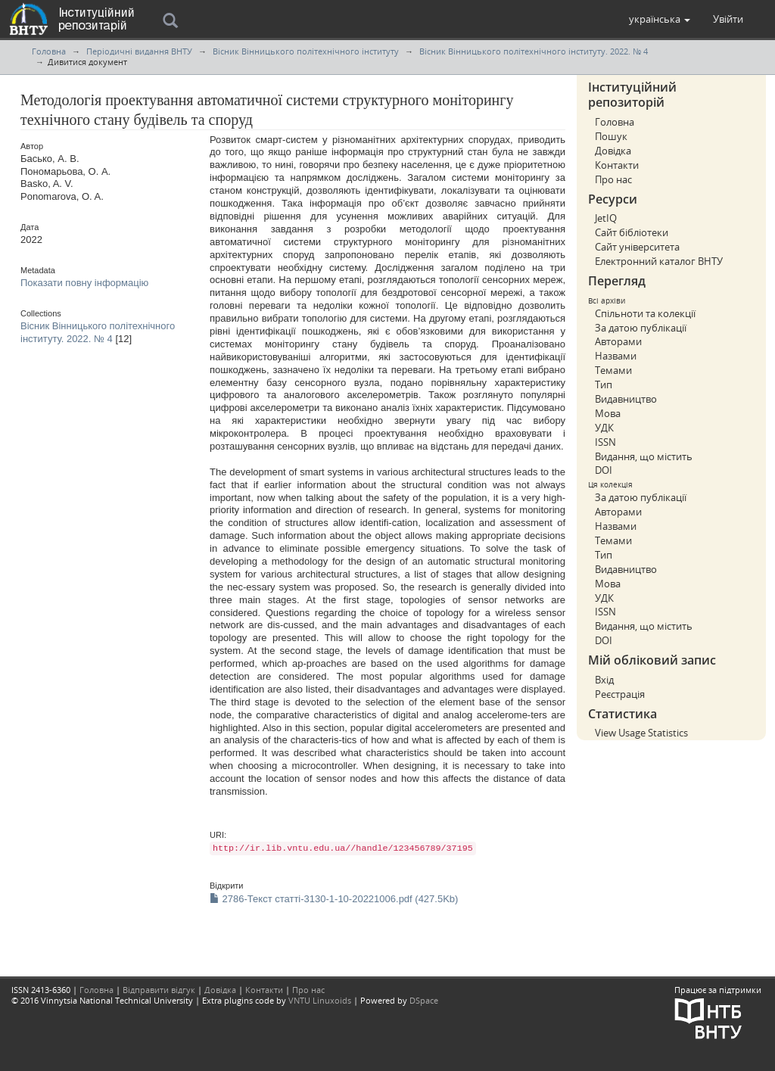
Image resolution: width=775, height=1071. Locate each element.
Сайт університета (637, 247)
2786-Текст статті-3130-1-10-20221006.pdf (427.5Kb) (334, 898)
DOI (603, 470)
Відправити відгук (159, 989)
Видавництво (626, 399)
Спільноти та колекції (645, 313)
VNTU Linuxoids (319, 1000)
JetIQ (606, 218)
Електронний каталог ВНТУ (659, 261)
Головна (49, 51)
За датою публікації (640, 328)
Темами (613, 370)
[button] (660, 19)
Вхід (604, 679)
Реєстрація (620, 694)
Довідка (613, 150)
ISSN (605, 442)
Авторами (618, 341)
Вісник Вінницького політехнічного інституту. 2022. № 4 (533, 51)
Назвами (615, 356)
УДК (604, 427)
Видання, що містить (644, 456)
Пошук (611, 136)
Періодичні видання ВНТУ (139, 51)
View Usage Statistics (641, 732)
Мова (608, 413)
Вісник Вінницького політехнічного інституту (306, 51)
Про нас (613, 179)
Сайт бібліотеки (631, 232)
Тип (603, 384)
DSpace (423, 1000)
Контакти (617, 165)
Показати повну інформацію (84, 282)
